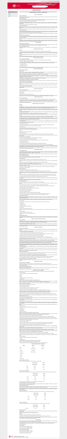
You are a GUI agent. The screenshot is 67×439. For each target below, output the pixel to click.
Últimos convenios (45, 1)
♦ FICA (9, 13)
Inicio (41, 1)
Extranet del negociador (56, 1)
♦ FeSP (9, 16)
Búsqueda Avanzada (50, 1)
